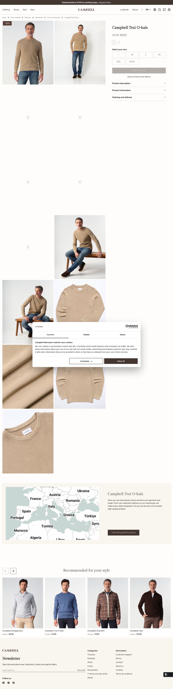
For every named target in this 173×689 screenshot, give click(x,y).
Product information (139, 90)
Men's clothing (15, 17)
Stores (135, 9)
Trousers (91, 654)
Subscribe (81, 670)
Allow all (121, 361)
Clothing (6, 9)
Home (4, 17)
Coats (90, 666)
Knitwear (28, 17)
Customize (86, 361)
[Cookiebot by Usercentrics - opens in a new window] (127, 326)
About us (120, 666)
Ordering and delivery (139, 97)
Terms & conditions (124, 674)
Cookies (119, 670)
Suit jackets (92, 670)
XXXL (132, 62)
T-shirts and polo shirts (97, 674)
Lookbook (124, 9)
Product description (139, 83)
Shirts (90, 662)
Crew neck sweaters (53, 17)
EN (148, 9)
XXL (118, 62)
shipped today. (86, 2)
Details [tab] (86, 334)
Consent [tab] (50, 334)
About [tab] (122, 334)
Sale (25, 9)
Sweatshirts (39, 17)
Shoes (16, 9)
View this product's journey (124, 532)
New (33, 9)
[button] (159, 9)
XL (159, 55)
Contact (119, 662)
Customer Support (124, 654)
